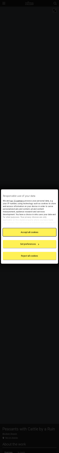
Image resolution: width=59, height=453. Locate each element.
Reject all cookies (29, 256)
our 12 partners (17, 201)
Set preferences (29, 244)
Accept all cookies (29, 232)
